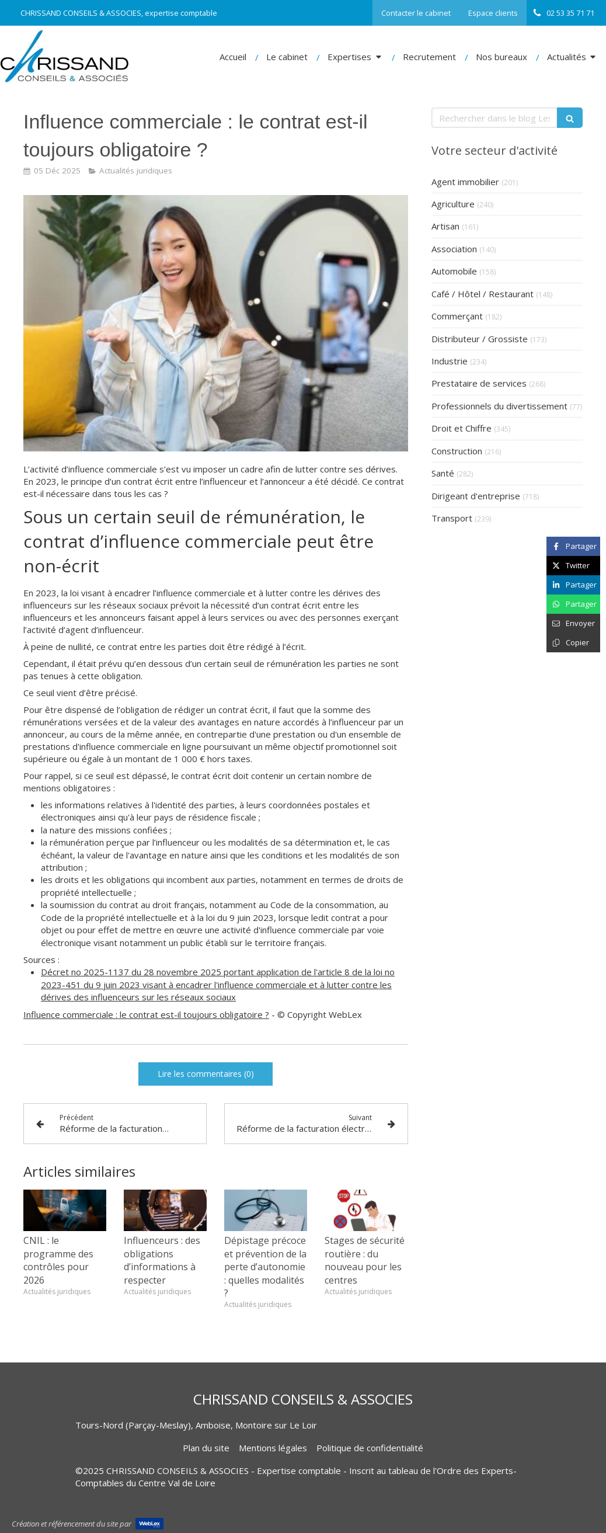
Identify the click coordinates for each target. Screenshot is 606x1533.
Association (454, 249)
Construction (456, 451)
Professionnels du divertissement (499, 406)
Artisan (445, 226)
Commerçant (457, 316)
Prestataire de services (479, 383)
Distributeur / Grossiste (479, 339)
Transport (451, 518)
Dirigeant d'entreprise (475, 496)
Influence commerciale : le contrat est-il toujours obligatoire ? (146, 1014)
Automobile (454, 271)
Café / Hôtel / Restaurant (482, 294)
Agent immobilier (465, 181)
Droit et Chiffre (461, 428)
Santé (442, 473)
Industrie (449, 361)
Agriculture (453, 204)
